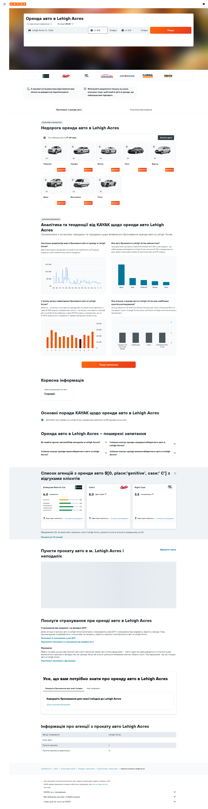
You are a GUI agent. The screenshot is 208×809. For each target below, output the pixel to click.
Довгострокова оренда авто (58, 704)
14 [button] (87, 67)
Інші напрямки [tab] (93, 688)
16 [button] (100, 67)
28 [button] (87, 80)
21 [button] (87, 74)
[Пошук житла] (4, 17)
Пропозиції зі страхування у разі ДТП (58, 638)
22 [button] (93, 74)
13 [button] (81, 67)
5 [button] (74, 61)
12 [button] (74, 67)
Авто (56, 769)
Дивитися (61, 170)
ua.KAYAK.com (46, 769)
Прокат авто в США (68, 769)
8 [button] (93, 61)
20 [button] (80, 74)
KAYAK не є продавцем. (110, 792)
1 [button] (93, 55)
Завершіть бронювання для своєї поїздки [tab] (64, 688)
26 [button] (74, 80)
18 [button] (68, 74)
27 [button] (80, 80)
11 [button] (68, 67)
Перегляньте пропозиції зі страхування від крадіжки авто (67, 642)
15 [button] (93, 67)
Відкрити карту (168, 549)
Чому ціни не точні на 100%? (110, 801)
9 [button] (99, 61)
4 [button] (67, 61)
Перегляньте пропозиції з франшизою (58, 661)
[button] (4, 4)
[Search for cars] (4, 23)
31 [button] (61, 87)
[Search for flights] (4, 12)
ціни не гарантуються (100, 784)
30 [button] (99, 80)
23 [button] (99, 74)
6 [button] (80, 61)
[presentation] (175, 473)
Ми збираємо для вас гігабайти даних (110, 796)
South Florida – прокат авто (108, 769)
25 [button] (68, 80)
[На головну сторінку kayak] (18, 4)
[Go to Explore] (4, 31)
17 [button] (61, 74)
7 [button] (86, 61)
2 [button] (99, 55)
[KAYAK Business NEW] (4, 42)
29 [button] (93, 80)
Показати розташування (74, 518)
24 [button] (61, 80)
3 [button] (61, 61)
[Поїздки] (4, 49)
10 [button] (61, 67)
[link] (109, 365)
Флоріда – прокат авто (86, 769)
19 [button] (74, 74)
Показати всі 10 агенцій (51, 537)
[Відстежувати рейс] (4, 36)
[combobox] (38, 24)
